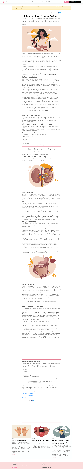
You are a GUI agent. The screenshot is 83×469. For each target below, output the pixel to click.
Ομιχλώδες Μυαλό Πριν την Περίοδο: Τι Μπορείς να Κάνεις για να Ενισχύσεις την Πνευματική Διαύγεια (61, 442)
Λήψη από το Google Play (27, 395)
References (24, 401)
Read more (13, 454)
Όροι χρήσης (14, 464)
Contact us (44, 465)
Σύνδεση (50, 1)
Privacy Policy (14, 463)
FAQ (43, 463)
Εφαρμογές (26, 1)
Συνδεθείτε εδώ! (27, 8)
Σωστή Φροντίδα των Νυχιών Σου (20, 440)
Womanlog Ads (45, 1)
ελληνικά (66, 1)
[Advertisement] (41, 351)
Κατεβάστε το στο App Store (28, 393)
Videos (43, 464)
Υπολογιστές (38, 1)
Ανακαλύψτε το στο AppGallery (28, 397)
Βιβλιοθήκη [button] (32, 1)
